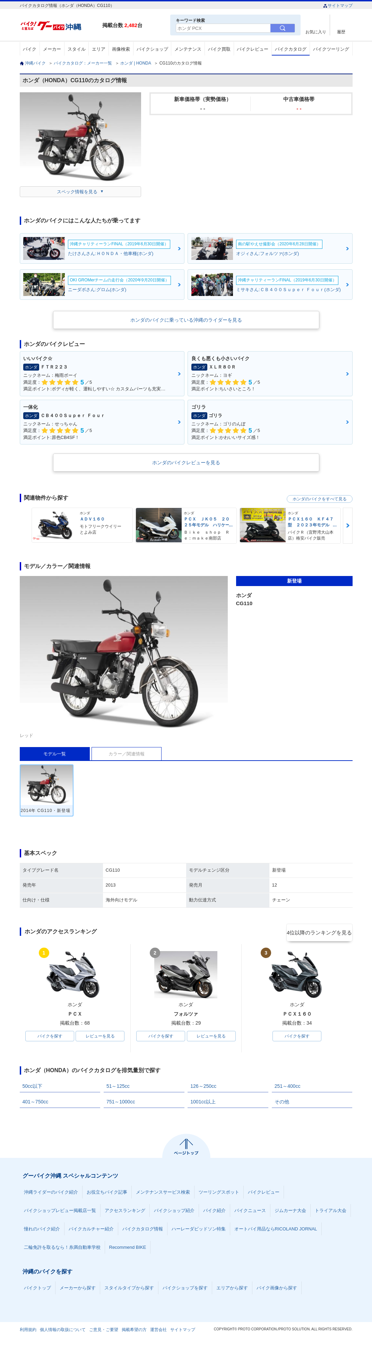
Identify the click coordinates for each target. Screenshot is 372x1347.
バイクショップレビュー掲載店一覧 (60, 1211)
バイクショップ (152, 49)
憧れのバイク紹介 (42, 1230)
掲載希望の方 (134, 1331)
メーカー (52, 49)
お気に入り (315, 31)
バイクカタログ (290, 49)
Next (348, 525)
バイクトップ (37, 1289)
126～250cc (203, 1087)
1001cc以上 (203, 1103)
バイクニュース (250, 1211)
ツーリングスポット (219, 1193)
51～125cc (118, 1087)
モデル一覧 (54, 753)
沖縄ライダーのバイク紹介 (51, 1193)
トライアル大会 (330, 1211)
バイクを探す (49, 1036)
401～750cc (36, 1103)
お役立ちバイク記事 (107, 1193)
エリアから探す (232, 1289)
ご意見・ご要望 (103, 1331)
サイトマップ (338, 5)
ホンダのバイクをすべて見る (320, 499)
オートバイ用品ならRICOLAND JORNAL (275, 1230)
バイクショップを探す (185, 1289)
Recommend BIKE (127, 1248)
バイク (29, 49)
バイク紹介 (214, 1211)
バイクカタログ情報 (142, 1230)
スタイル (77, 49)
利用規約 (28, 1331)
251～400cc (288, 1087)
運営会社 (158, 1331)
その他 (282, 1103)
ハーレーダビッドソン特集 (199, 1230)
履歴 (341, 31)
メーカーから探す (78, 1289)
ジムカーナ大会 (290, 1211)
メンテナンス (187, 49)
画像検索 (121, 49)
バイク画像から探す (277, 1289)
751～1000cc (120, 1103)
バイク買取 (219, 49)
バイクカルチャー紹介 (91, 1230)
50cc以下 (33, 1087)
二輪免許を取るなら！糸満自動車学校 (62, 1248)
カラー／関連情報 (127, 753)
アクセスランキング (125, 1211)
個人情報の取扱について (63, 1331)
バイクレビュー (252, 49)
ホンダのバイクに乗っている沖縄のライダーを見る (186, 320)
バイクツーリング (331, 49)
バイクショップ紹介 (174, 1211)
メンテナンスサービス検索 (163, 1193)
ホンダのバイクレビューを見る (186, 462)
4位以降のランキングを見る (320, 932)
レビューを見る (100, 1036)
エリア (98, 49)
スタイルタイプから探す (129, 1289)
